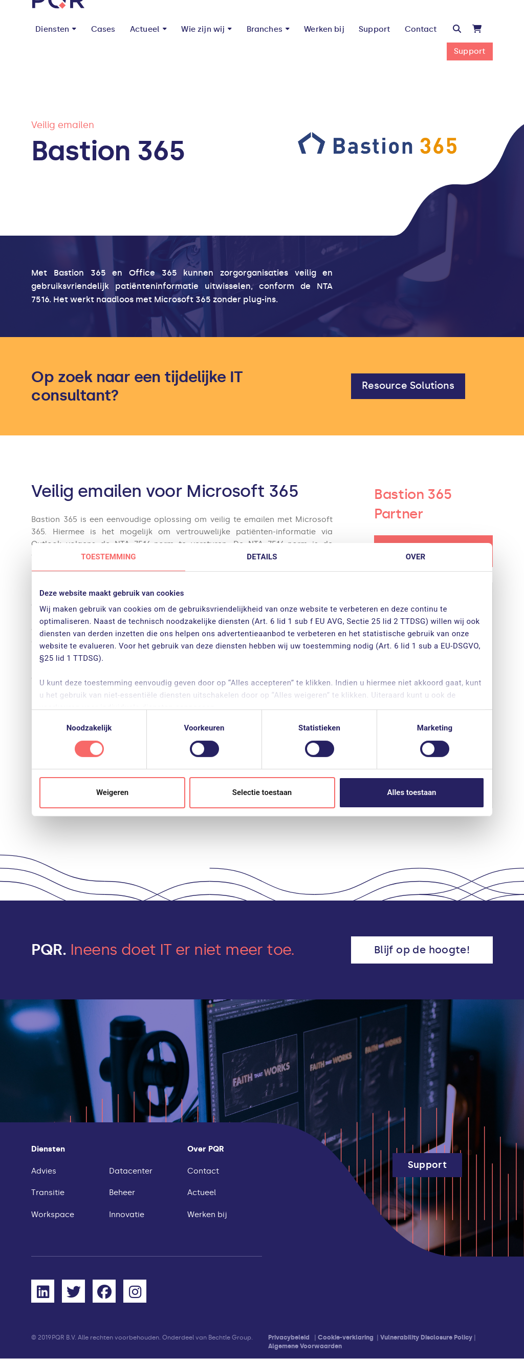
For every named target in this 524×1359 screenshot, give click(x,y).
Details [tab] (262, 556)
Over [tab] (415, 556)
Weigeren (112, 792)
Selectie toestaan (262, 792)
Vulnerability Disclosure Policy (426, 1337)
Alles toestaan (411, 792)
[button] (457, 29)
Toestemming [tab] (108, 556)
